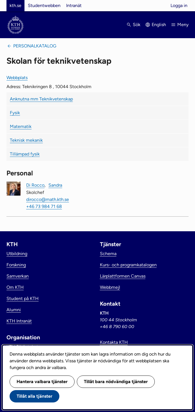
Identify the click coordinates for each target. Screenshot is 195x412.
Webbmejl (110, 287)
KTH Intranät (19, 321)
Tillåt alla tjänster (34, 396)
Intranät (74, 5)
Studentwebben (44, 5)
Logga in (179, 5)
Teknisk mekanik (26, 140)
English (159, 24)
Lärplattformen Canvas (122, 276)
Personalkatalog (34, 46)
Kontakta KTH (114, 342)
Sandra (55, 185)
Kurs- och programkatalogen (128, 264)
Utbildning (16, 253)
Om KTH (15, 287)
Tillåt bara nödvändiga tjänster (116, 381)
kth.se (15, 5)
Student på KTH (22, 298)
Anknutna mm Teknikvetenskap (41, 99)
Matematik (21, 126)
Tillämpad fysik (25, 154)
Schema (108, 253)
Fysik (15, 112)
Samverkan (17, 276)
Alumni (13, 309)
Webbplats (17, 77)
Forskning (16, 264)
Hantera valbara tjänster (42, 381)
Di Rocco (35, 185)
